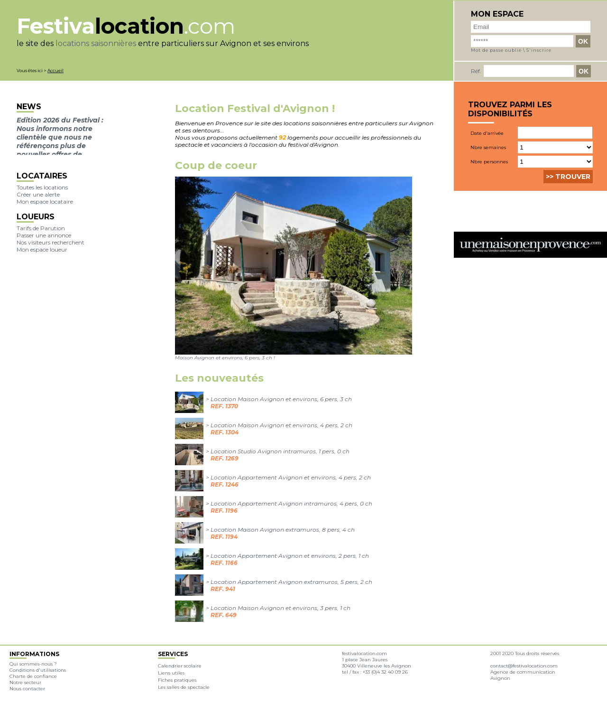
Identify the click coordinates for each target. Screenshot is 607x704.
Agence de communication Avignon (522, 675)
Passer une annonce (44, 235)
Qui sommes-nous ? (33, 664)
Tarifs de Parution (41, 228)
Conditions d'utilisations (37, 670)
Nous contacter (27, 688)
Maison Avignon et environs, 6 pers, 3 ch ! (225, 358)
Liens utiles (171, 673)
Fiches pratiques (177, 680)
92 (282, 137)
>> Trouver (568, 176)
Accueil (55, 70)
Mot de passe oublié (496, 50)
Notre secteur (25, 682)
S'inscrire (539, 50)
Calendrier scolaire (180, 666)
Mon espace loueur (42, 249)
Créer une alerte (38, 194)
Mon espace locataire (45, 201)
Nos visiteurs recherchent (50, 242)
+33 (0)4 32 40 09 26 (385, 672)
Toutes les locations (42, 187)
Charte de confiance (33, 676)
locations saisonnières (95, 43)
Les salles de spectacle (184, 687)
